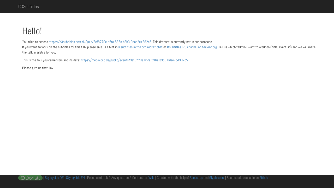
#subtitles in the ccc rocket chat (140, 47)
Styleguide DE (54, 177)
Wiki (151, 177)
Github (263, 177)
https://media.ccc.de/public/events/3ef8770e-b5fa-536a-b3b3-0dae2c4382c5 (134, 60)
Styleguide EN (75, 177)
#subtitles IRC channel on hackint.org (192, 47)
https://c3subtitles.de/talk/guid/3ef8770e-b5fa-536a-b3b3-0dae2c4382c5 (100, 41)
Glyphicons (216, 177)
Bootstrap (196, 177)
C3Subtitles (28, 6)
